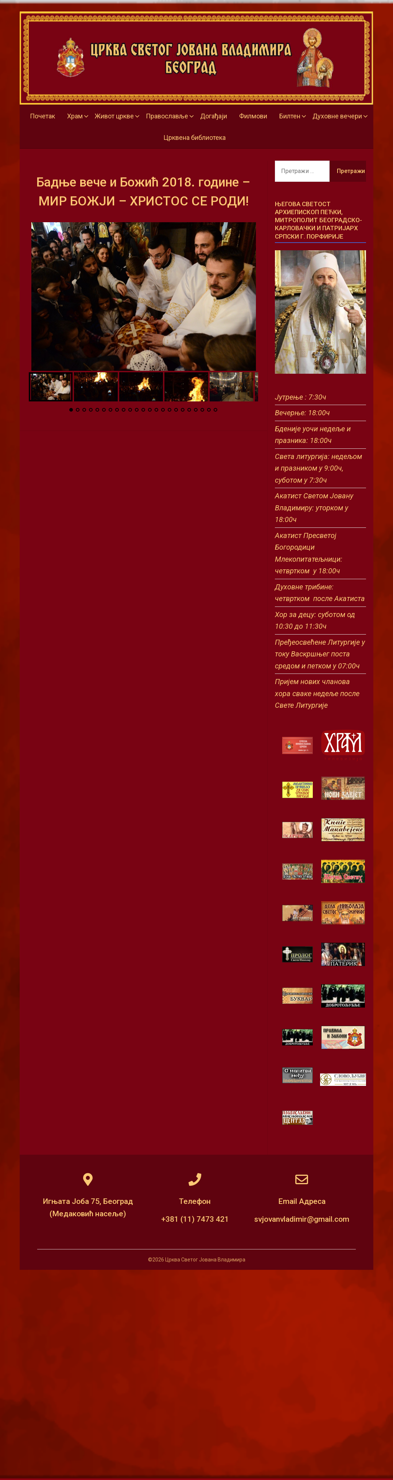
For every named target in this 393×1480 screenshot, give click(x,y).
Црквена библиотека (194, 137)
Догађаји (213, 116)
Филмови (253, 116)
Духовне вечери (337, 116)
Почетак (42, 116)
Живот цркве (114, 116)
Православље (167, 116)
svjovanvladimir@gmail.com (301, 1219)
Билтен (289, 116)
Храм (75, 116)
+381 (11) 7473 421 (195, 1219)
